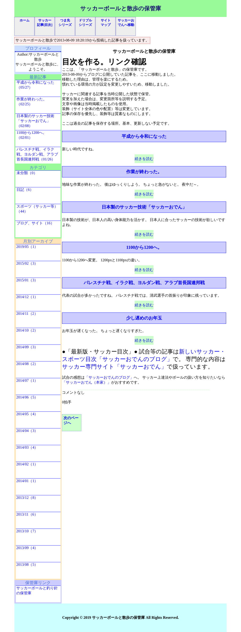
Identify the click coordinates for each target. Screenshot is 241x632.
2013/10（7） (27, 531)
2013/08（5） (27, 564)
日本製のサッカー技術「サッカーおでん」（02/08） (35, 121)
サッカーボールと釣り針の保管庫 (37, 590)
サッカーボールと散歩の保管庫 (120, 8)
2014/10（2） (27, 330)
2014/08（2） (27, 364)
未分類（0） (27, 173)
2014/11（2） (27, 314)
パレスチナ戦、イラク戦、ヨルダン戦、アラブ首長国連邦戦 (144, 282)
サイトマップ (106, 22)
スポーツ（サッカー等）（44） (37, 208)
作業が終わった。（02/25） (32, 101)
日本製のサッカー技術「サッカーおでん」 (144, 207)
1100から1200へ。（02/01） (31, 135)
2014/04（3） (27, 431)
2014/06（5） (27, 397)
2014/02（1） (27, 464)
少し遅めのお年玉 (144, 318)
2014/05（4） (27, 414)
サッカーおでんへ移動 (126, 22)
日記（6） (25, 190)
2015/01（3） (27, 280)
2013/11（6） (27, 514)
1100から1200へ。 (144, 247)
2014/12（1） (27, 297)
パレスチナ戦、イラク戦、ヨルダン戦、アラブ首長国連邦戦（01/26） (37, 154)
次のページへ (71, 420)
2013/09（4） (27, 548)
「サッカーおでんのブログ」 (109, 377)
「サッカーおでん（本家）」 (86, 382)
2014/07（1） (27, 380)
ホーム (24, 20)
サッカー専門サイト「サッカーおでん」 (114, 367)
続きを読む (144, 159)
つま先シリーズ (65, 22)
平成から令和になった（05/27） (35, 84)
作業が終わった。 (144, 171)
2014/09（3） (27, 347)
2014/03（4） (27, 447)
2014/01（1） (27, 481)
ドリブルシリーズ (85, 22)
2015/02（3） (27, 263)
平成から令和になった (144, 136)
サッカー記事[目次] (45, 22)
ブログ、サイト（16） (35, 223)
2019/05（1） (27, 247)
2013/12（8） (27, 498)
